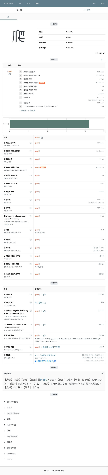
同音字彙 (27, 97)
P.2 (102, 256)
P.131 (100, 83)
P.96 (102, 94)
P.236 (102, 294)
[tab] (8, 17)
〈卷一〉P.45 (99, 248)
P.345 (102, 335)
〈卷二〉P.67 (99, 250)
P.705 (102, 311)
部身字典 (27, 103)
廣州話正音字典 (29, 72)
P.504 (102, 324)
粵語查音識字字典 (30, 90)
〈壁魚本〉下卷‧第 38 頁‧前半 (94, 355)
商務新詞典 (28, 79)
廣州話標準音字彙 (30, 86)
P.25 (102, 274)
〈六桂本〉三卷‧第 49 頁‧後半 (94, 358)
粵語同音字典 (28, 94)
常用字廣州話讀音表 (31, 83)
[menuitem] (54, 401)
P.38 (102, 264)
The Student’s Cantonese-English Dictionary (40, 107)
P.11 (102, 347)
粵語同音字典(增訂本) (32, 75)
